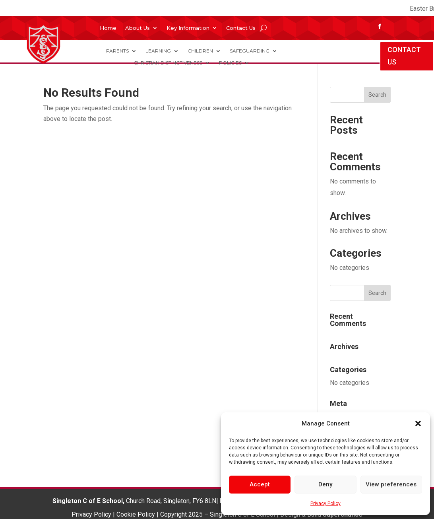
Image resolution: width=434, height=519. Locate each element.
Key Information (188, 28)
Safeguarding (249, 51)
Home (108, 28)
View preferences (391, 484)
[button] (418, 423)
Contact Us (241, 28)
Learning (158, 51)
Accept (260, 484)
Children (200, 51)
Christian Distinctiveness (168, 63)
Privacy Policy (325, 503)
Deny (325, 484)
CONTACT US (404, 55)
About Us (137, 28)
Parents (117, 51)
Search (377, 95)
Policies (230, 63)
